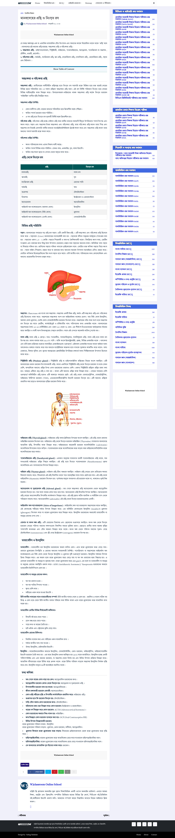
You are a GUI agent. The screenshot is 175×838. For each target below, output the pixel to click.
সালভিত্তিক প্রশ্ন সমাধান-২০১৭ (135, 232)
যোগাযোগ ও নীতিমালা (103, 3)
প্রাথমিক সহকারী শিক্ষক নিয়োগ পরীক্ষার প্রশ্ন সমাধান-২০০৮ (135, 44)
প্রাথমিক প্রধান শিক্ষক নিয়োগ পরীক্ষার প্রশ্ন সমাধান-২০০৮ (135, 127)
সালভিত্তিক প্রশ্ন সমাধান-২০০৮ (135, 186)
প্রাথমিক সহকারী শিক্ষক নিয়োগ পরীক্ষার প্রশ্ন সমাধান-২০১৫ (135, 74)
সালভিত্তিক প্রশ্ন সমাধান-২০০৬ (135, 176)
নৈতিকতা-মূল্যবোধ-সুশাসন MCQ (135, 290)
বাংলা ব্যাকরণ (135, 343)
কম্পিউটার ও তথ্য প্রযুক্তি (135, 322)
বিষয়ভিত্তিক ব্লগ (49, 3)
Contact (154, 835)
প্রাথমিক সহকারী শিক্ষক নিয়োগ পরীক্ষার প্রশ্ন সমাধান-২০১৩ (135, 64)
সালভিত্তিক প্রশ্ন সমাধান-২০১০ (135, 196)
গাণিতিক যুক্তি (135, 327)
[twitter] (48, 772)
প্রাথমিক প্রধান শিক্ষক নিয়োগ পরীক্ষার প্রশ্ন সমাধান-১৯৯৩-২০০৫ (135, 117)
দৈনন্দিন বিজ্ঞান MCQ (135, 254)
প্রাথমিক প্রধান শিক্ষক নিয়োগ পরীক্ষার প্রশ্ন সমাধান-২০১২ (135, 137)
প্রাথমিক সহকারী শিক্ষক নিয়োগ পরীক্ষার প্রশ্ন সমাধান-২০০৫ (135, 28)
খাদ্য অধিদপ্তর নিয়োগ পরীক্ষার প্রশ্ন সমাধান (135, 159)
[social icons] (134, 824)
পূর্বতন (105, 816)
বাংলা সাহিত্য (135, 348)
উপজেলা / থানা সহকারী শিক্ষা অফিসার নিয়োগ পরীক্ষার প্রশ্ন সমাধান (135, 154)
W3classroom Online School (64, 35)
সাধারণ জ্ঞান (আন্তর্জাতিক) (135, 358)
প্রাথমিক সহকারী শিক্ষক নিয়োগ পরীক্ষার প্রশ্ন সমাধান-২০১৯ (135, 84)
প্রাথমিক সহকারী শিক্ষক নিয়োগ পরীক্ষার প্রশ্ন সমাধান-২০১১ (135, 54)
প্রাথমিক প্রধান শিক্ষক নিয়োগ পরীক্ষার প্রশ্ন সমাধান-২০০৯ (135, 132)
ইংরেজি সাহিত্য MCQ (135, 295)
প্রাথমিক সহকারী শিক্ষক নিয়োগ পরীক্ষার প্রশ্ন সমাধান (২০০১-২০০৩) (135, 23)
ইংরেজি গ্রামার (135, 312)
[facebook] (36, 772)
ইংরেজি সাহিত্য (135, 317)
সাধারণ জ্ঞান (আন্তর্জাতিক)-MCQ (135, 259)
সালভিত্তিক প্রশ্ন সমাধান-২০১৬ (135, 227)
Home (37, 3)
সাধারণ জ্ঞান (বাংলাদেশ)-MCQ (135, 264)
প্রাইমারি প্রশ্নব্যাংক (74, 3)
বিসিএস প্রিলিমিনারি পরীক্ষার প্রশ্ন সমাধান (135, 98)
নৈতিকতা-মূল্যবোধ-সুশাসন (135, 338)
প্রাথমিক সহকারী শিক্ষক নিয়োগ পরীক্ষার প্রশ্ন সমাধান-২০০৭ (135, 39)
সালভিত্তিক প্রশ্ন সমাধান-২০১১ (135, 201)
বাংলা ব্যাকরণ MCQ (135, 269)
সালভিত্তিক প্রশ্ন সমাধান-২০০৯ (135, 191)
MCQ (61, 3)
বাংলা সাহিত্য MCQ (135, 249)
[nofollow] (74, 772)
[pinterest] (55, 772)
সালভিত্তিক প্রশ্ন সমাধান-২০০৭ (135, 181)
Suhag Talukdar (32, 835)
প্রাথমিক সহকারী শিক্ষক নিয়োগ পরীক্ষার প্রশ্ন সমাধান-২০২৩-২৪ (135, 94)
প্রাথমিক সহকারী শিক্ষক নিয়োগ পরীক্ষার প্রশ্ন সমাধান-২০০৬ (135, 33)
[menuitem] (37, 3)
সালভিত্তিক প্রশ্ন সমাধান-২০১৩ (135, 211)
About (146, 835)
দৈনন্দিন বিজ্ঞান (29, 13)
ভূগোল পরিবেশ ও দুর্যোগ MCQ (135, 285)
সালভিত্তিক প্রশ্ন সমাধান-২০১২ (135, 206)
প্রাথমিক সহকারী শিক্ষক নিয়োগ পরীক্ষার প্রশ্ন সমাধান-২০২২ (135, 89)
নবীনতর (22, 816)
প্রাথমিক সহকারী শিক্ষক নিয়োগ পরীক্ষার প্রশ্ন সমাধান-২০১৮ (135, 79)
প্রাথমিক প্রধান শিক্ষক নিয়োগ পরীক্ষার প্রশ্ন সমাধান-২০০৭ (135, 122)
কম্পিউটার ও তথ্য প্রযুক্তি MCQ (135, 280)
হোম (21, 13)
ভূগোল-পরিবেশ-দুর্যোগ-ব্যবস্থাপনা (135, 353)
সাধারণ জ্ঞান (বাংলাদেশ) (135, 363)
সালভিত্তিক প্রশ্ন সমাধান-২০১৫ (135, 222)
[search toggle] (154, 3)
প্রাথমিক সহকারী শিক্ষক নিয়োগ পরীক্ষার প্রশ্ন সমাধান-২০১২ (135, 59)
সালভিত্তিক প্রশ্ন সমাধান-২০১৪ (135, 217)
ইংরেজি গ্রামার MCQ (135, 274)
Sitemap (88, 3)
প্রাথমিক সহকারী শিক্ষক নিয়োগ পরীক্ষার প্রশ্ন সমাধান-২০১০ (135, 49)
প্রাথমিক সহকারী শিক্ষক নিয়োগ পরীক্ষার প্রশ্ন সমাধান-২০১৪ (135, 69)
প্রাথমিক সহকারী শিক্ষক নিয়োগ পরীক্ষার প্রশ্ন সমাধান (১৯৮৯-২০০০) (135, 18)
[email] (67, 772)
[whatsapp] (61, 772)
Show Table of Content (63, 69)
